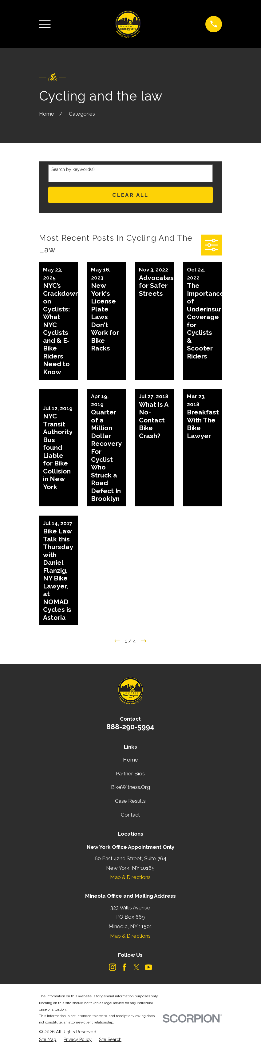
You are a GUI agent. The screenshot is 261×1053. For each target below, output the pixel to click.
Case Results (130, 801)
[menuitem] (47, 1040)
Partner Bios (130, 773)
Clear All (130, 195)
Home (130, 760)
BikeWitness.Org (130, 787)
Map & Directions (130, 877)
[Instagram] (112, 967)
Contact (130, 815)
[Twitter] (136, 967)
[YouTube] (148, 967)
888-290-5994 (130, 726)
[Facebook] (124, 967)
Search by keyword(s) (73, 169)
